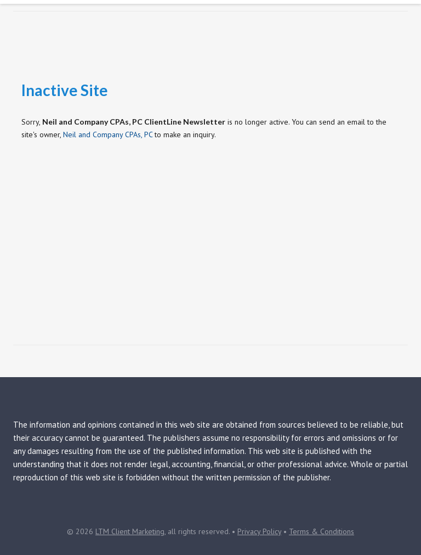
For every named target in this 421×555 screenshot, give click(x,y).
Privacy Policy (259, 531)
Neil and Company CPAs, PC (107, 134)
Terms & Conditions (321, 531)
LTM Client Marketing (129, 531)
